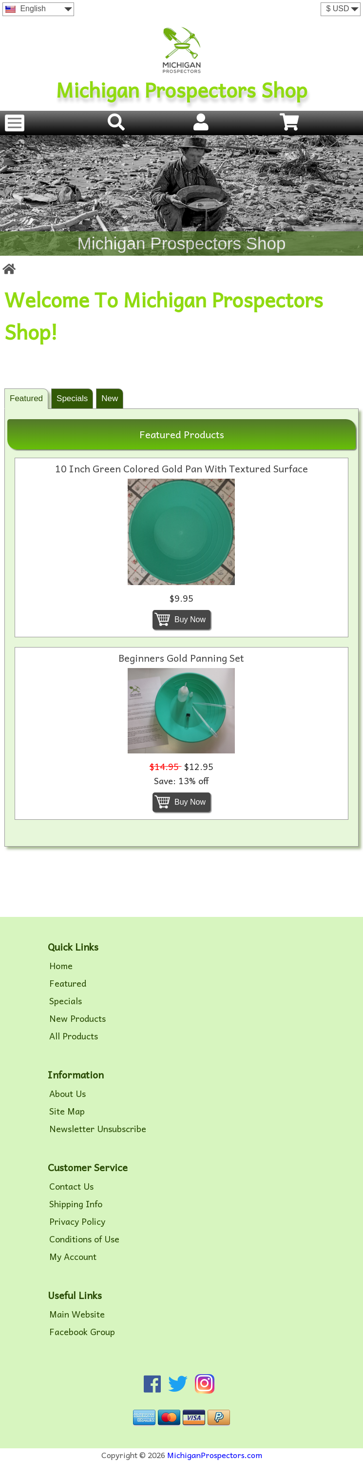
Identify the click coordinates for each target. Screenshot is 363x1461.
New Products (77, 1018)
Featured (26, 398)
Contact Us (71, 1186)
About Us (67, 1093)
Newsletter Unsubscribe (97, 1128)
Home (61, 965)
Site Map (67, 1111)
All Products (73, 1036)
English (25, 8)
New (109, 398)
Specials (72, 398)
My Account (72, 1256)
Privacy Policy (77, 1221)
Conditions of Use (84, 1239)
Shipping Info (75, 1203)
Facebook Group (82, 1331)
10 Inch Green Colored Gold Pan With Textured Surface (181, 468)
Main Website (77, 1314)
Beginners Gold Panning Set (181, 658)
